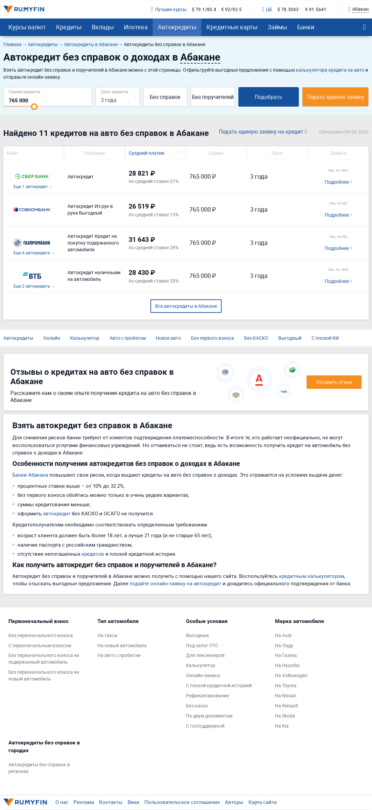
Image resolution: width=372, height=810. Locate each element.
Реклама (84, 802)
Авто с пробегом (127, 338)
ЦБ (267, 9)
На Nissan (285, 695)
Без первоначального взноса (40, 635)
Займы (277, 27)
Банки (305, 27)
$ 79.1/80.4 (204, 9)
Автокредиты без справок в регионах (39, 767)
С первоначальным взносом (39, 645)
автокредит (57, 513)
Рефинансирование (207, 695)
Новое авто (168, 338)
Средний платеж (147, 153)
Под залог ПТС (202, 645)
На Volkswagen (291, 675)
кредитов (93, 553)
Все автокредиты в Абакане (186, 306)
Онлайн (51, 338)
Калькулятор (84, 338)
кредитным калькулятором (311, 576)
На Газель (286, 655)
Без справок (165, 97)
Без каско (197, 705)
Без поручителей (213, 97)
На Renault (286, 705)
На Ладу (284, 645)
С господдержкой (205, 726)
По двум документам (209, 715)
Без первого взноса (212, 338)
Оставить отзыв (334, 382)
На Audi (283, 635)
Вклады (103, 27)
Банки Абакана (30, 474)
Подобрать (268, 97)
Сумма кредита (24, 91)
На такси (107, 635)
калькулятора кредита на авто (330, 70)
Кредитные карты (232, 27)
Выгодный (289, 338)
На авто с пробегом (118, 655)
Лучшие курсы (168, 9)
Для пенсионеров (205, 655)
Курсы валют (27, 27)
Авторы (234, 802)
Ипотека (136, 27)
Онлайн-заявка (203, 675)
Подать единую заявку (335, 97)
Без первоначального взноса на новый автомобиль (43, 675)
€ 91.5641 (315, 9)
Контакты (111, 802)
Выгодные (197, 635)
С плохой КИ (325, 338)
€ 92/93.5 (231, 9)
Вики (133, 802)
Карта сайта (262, 802)
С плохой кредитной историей (219, 685)
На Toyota (285, 685)
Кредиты (69, 27)
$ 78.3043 (287, 9)
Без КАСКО (256, 338)
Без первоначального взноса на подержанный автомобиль (43, 658)
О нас (61, 802)
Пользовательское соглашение (182, 802)
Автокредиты (177, 27)
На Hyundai (287, 665)
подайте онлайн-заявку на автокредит (175, 583)
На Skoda (285, 715)
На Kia (282, 726)
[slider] (34, 106)
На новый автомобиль (122, 645)
